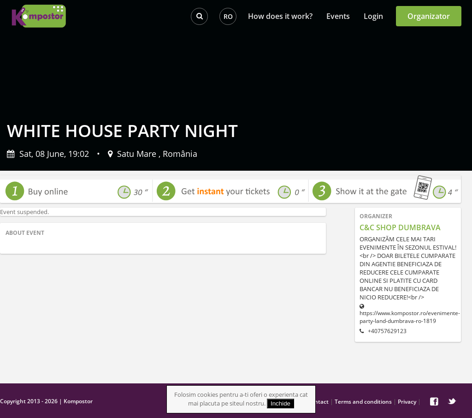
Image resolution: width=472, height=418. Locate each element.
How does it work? (280, 16)
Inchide (280, 403)
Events (338, 16)
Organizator (428, 16)
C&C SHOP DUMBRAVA (400, 227)
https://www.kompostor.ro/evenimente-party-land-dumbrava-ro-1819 (408, 314)
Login (373, 16)
